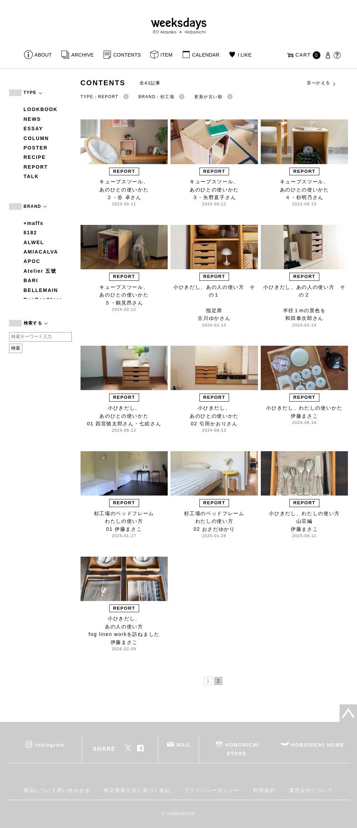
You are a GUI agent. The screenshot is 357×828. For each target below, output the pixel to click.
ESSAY (33, 128)
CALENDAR (205, 55)
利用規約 (264, 790)
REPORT (36, 167)
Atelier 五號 (40, 271)
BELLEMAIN (41, 290)
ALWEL (34, 242)
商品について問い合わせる (57, 790)
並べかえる (321, 83)
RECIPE (35, 157)
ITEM (166, 55)
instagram (49, 744)
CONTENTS (127, 55)
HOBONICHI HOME (317, 744)
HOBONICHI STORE (242, 749)
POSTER (36, 148)
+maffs (34, 223)
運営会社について (311, 790)
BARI (31, 280)
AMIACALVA (41, 252)
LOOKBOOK (41, 109)
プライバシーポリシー (212, 790)
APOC (32, 261)
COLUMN (36, 138)
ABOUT (43, 55)
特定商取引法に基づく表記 (137, 790)
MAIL (183, 744)
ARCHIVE (82, 55)
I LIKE (245, 55)
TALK (31, 176)
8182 (30, 232)
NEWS (32, 119)
